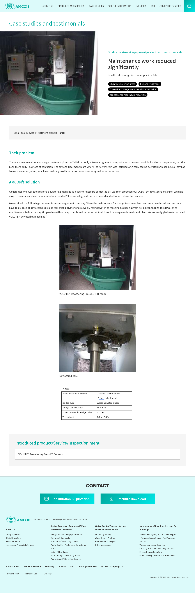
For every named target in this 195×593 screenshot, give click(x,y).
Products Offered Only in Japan (65, 541)
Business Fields (13, 541)
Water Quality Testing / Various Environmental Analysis (110, 528)
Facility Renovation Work (151, 551)
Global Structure (13, 537)
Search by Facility (103, 534)
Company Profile (13, 534)
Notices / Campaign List (112, 566)
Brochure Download (131, 499)
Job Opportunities (170, 5)
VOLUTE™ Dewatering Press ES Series (41, 454)
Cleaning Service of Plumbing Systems (157, 548)
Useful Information (119, 5)
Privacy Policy (12, 573)
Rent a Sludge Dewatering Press (65, 555)
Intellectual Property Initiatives (20, 544)
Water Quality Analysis (105, 537)
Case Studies (96, 5)
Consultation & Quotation (71, 499)
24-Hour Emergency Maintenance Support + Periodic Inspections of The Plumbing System (158, 538)
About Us (48, 5)
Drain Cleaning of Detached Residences (158, 555)
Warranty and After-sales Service (66, 558)
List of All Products (59, 551)
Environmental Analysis (105, 541)
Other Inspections (103, 544)
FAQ (153, 5)
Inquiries (141, 5)
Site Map (48, 573)
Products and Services (71, 5)
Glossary (49, 566)
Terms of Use (31, 573)
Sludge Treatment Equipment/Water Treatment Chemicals (69, 528)
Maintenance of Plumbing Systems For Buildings (158, 528)
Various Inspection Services (152, 544)
